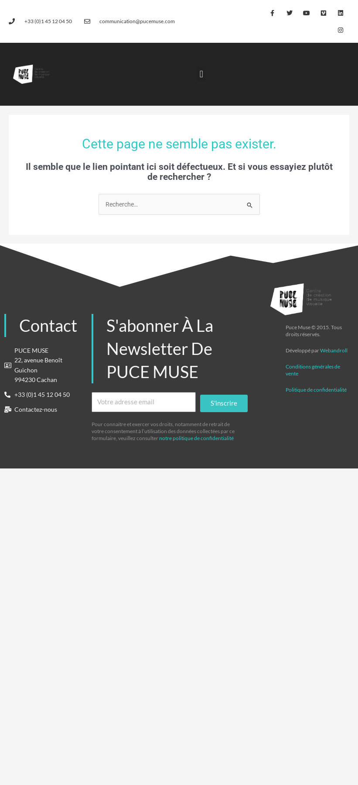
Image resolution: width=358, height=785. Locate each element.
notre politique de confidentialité (196, 438)
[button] (201, 74)
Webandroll (334, 350)
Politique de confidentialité (316, 389)
